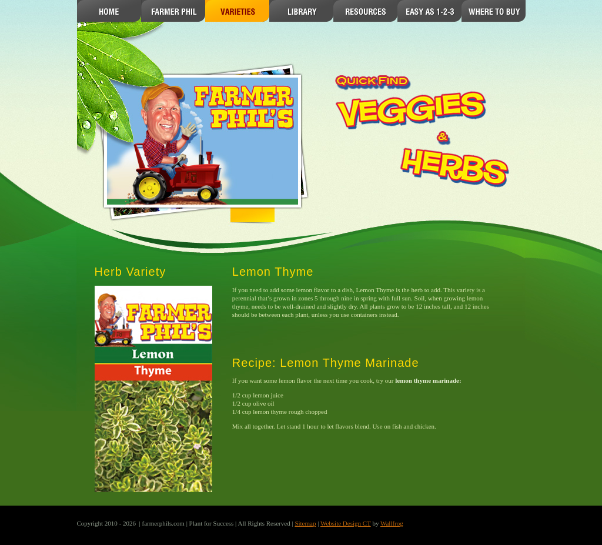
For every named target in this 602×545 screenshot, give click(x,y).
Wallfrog (391, 523)
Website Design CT (345, 523)
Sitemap (305, 523)
